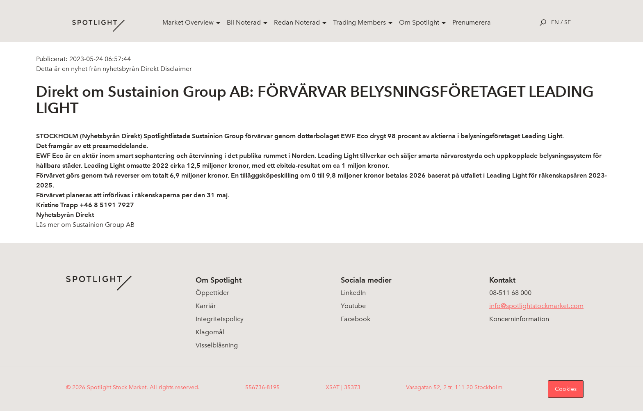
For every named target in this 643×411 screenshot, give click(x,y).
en (555, 22)
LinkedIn (353, 293)
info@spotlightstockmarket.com (536, 306)
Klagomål (210, 332)
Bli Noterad (244, 22)
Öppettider (212, 293)
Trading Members (359, 22)
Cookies (566, 389)
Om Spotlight (419, 22)
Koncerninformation (519, 319)
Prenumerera (471, 22)
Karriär (206, 306)
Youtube (353, 306)
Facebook (355, 319)
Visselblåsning (217, 345)
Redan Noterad (297, 22)
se (567, 22)
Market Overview (188, 22)
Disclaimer (175, 69)
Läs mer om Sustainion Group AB (85, 224)
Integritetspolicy (220, 319)
